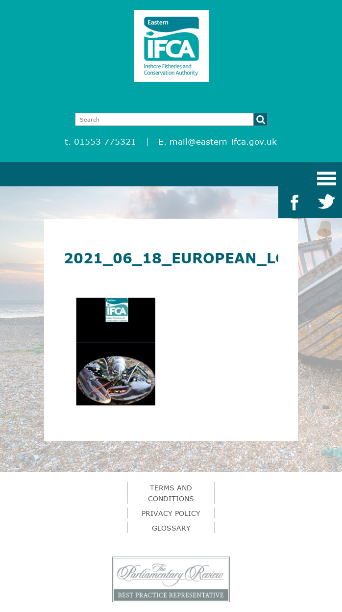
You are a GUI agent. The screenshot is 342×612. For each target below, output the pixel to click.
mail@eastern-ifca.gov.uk (223, 141)
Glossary (171, 528)
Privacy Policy (171, 513)
